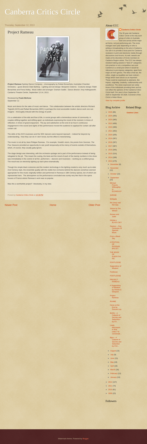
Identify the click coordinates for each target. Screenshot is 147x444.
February (114, 373)
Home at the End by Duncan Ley (115, 307)
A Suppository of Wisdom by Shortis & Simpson (115, 288)
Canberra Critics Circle (42, 11)
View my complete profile (115, 100)
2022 (110, 127)
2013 (110, 161)
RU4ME (113, 301)
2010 (110, 389)
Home (53, 205)
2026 (110, 112)
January (113, 377)
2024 (110, 120)
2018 (110, 142)
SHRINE (113, 195)
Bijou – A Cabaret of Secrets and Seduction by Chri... (115, 342)
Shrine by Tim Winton (115, 209)
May (112, 362)
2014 (110, 157)
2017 (110, 146)
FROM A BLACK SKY (116, 221)
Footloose (114, 272)
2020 (110, 135)
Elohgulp (113, 199)
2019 (110, 138)
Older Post (94, 205)
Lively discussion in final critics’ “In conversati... (115, 329)
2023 (110, 123)
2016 (110, 150)
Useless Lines (132, 113)
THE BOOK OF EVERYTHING (115, 255)
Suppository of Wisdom (115, 267)
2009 (110, 393)
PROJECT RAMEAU (114, 281)
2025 (110, 116)
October (113, 174)
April (112, 366)
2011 (110, 386)
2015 (110, 154)
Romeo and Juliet (114, 215)
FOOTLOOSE (115, 262)
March (113, 370)
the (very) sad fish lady (115, 204)
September (114, 178)
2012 (110, 382)
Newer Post (11, 205)
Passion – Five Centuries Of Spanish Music (116, 229)
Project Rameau (114, 296)
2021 (110, 131)
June (112, 358)
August (113, 351)
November (114, 168)
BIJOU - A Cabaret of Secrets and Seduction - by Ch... (115, 317)
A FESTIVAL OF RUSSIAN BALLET (115, 245)
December (114, 164)
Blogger (86, 439)
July (112, 355)
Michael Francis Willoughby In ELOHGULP (115, 187)
